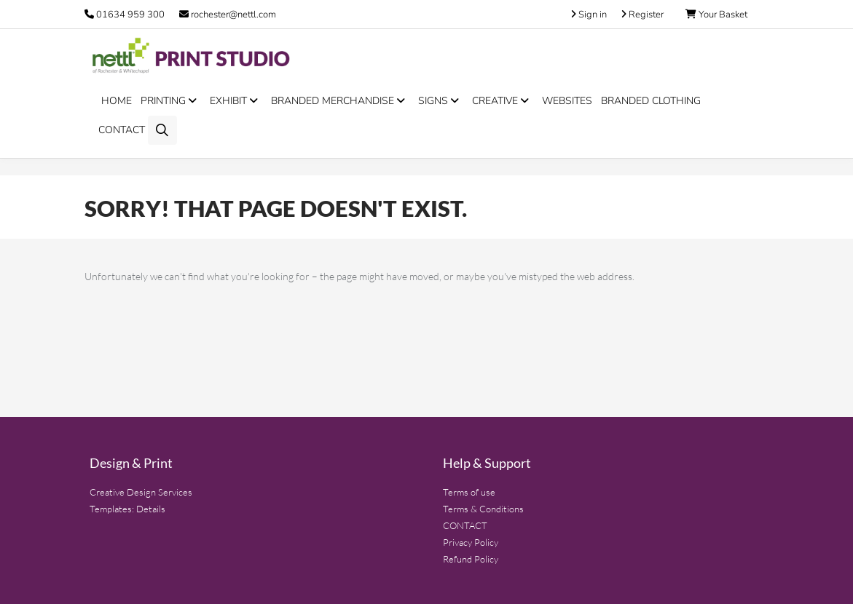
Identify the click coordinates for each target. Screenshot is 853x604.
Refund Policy (470, 559)
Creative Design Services (141, 492)
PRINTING (171, 101)
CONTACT (121, 130)
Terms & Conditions (483, 508)
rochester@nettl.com (227, 14)
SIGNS (440, 101)
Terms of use (469, 492)
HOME (116, 101)
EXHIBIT (236, 101)
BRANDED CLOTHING (651, 101)
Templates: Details (127, 508)
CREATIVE (502, 101)
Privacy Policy (470, 542)
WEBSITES (567, 101)
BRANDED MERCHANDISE (340, 101)
